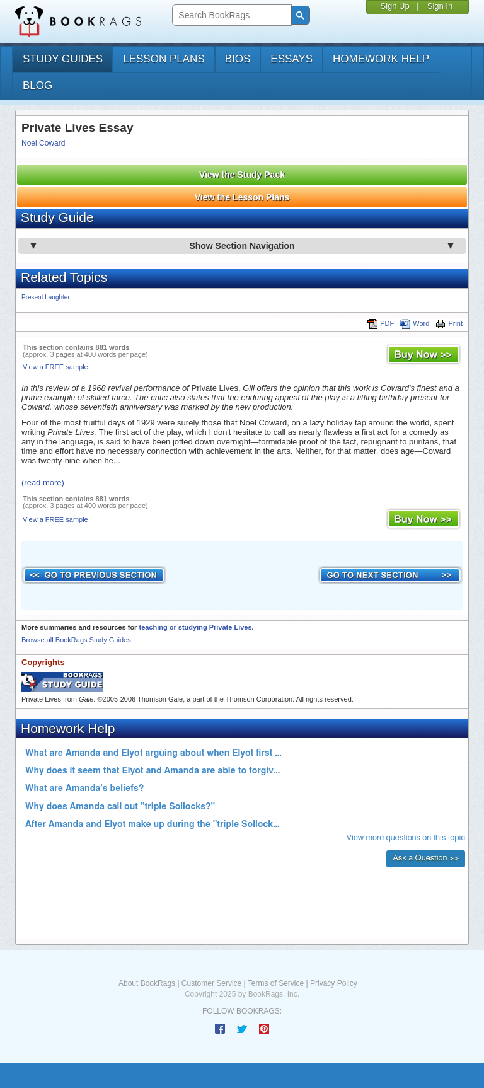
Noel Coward (43, 143)
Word (414, 323)
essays (291, 59)
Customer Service (211, 983)
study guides (63, 59)
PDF (380, 323)
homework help (381, 59)
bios (238, 59)
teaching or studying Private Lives (195, 627)
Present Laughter (45, 297)
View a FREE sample (55, 367)
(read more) (42, 482)
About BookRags (146, 983)
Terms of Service (276, 983)
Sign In (439, 6)
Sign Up (394, 6)
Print (449, 323)
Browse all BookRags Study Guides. (77, 640)
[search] (230, 15)
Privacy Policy (333, 983)
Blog (37, 85)
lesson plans (163, 59)
